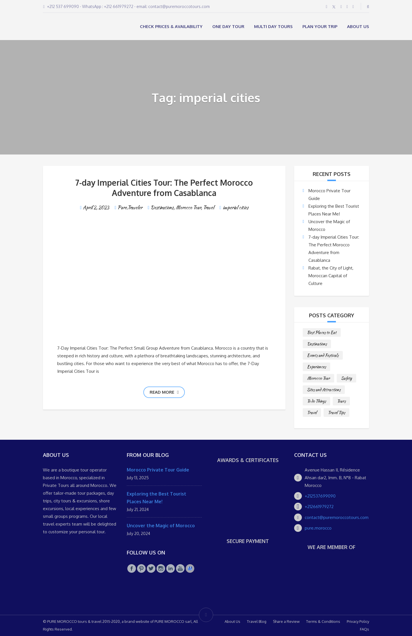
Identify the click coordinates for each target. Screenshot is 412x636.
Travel (208, 207)
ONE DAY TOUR (228, 26)
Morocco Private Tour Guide (158, 470)
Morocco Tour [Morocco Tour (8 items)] (318, 378)
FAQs (364, 629)
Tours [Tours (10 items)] (341, 401)
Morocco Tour (188, 207)
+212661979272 (319, 506)
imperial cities (235, 207)
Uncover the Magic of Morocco (161, 525)
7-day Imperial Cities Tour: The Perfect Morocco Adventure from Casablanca (164, 187)
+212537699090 (320, 496)
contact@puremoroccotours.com (337, 517)
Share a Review (286, 621)
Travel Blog (256, 621)
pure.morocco (318, 528)
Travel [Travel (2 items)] (312, 412)
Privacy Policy (358, 621)
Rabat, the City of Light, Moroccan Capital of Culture (330, 275)
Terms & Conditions (323, 621)
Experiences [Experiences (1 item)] (316, 367)
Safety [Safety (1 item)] (346, 378)
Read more (164, 392)
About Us (358, 26)
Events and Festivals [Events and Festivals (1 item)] (322, 355)
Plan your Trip (319, 26)
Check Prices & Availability (171, 26)
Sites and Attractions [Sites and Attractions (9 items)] (323, 390)
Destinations (162, 207)
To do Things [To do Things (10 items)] (316, 401)
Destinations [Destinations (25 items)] (317, 344)
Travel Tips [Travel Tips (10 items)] (336, 412)
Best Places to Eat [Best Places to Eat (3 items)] (321, 332)
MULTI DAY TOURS (273, 26)
